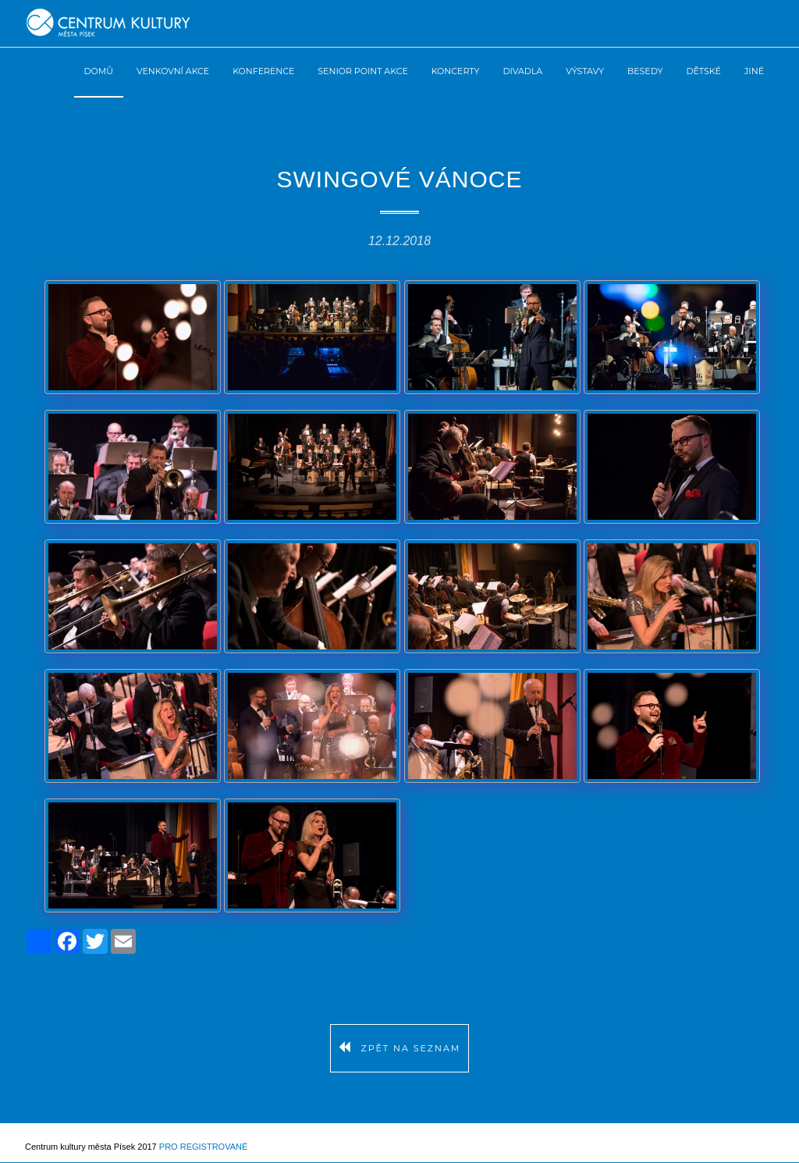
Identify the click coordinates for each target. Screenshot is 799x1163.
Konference (263, 71)
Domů (99, 71)
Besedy (645, 71)
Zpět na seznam (400, 1048)
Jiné (754, 71)
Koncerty (455, 71)
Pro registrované (203, 1146)
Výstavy (585, 71)
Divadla (522, 71)
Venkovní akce (173, 71)
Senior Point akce (362, 71)
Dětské (703, 71)
